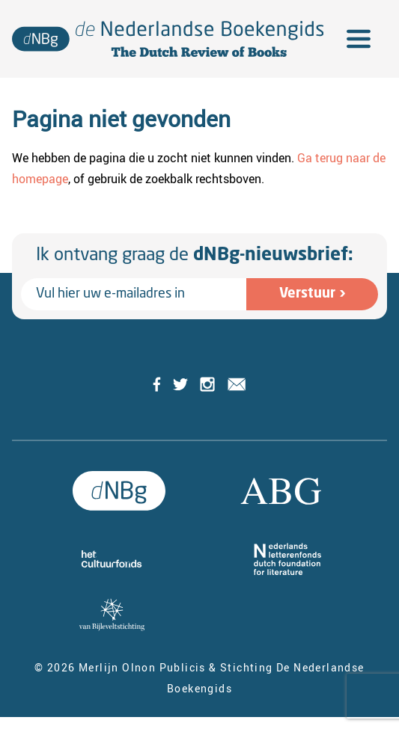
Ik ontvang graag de (194, 256)
